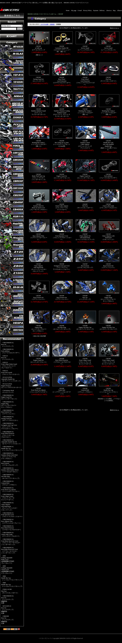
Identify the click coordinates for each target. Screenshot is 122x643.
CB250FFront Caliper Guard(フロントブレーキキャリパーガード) (85, 361)
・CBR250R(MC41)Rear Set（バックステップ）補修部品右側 (7, 599)
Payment (95, 10)
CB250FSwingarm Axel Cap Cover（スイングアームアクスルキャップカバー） (62, 266)
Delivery (102, 10)
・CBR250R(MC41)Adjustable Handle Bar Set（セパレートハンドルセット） (11, 441)
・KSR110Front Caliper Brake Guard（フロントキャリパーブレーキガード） (9, 365)
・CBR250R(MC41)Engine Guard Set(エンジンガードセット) (9, 397)
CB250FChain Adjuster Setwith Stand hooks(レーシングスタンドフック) (85, 236)
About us (109, 10)
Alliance (119, 10)
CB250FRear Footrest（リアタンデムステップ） (85, 265)
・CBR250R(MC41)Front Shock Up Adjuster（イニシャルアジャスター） (10, 489)
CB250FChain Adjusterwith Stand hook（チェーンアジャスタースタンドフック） (38, 267)
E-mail (80, 10)
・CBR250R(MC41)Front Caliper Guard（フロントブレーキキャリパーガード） (7, 497)
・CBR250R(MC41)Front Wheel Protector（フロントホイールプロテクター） (7, 434)
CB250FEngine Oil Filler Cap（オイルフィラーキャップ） (108, 327)
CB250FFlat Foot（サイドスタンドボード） (108, 79)
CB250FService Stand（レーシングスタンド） (85, 48)
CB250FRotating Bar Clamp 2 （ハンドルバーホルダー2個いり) (85, 111)
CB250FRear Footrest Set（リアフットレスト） (108, 265)
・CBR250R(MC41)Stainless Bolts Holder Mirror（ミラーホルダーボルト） (10, 469)
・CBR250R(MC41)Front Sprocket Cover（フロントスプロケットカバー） (12, 514)
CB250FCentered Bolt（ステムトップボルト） (85, 390)
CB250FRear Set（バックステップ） (85, 297)
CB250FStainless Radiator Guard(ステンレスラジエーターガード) (38, 111)
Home (67, 10)
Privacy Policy (87, 10)
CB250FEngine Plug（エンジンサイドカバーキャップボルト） (38, 328)
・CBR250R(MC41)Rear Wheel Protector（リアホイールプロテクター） (11, 527)
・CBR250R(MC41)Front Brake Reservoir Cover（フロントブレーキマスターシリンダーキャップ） (10, 541)
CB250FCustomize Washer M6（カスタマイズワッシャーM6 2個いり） (62, 48)
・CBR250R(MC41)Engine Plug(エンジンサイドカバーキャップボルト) (8, 404)
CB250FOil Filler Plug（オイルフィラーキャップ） (61, 327)
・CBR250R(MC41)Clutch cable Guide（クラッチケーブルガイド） (10, 534)
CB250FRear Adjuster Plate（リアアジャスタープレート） (38, 236)
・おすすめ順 (44, 24)
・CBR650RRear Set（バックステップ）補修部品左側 (7, 619)
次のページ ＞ (114, 28)
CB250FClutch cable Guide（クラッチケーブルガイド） (108, 206)
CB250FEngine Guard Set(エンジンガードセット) (62, 176)
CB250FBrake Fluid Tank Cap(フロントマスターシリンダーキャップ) (38, 177)
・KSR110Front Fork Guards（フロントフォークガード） (10, 372)
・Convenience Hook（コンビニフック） (7, 391)
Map (114, 10)
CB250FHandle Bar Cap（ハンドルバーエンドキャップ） (108, 391)
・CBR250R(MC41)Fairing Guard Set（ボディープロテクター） (10, 418)
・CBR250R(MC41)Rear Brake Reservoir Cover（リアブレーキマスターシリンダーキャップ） (9, 550)
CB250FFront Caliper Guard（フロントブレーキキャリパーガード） (108, 361)
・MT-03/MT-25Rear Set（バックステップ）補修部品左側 (7, 609)
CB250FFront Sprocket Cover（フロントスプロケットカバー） (61, 236)
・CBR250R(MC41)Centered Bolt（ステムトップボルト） (9, 483)
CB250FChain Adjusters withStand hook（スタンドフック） (108, 236)
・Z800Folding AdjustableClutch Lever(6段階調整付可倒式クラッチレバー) (7, 569)
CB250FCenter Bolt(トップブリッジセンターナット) (62, 391)
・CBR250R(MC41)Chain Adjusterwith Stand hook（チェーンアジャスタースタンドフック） (9, 506)
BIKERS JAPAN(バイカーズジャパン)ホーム (42, 14)
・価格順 (52, 24)
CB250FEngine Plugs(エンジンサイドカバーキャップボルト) (108, 298)
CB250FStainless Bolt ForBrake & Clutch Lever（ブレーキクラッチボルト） (38, 206)
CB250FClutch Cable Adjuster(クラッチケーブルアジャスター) (61, 206)
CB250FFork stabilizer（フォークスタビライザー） (108, 176)
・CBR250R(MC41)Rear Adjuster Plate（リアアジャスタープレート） (11, 521)
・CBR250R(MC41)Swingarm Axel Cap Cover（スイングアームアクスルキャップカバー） (10, 426)
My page (73, 10)
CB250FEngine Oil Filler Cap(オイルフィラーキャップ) (85, 327)
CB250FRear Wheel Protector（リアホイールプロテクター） (62, 361)
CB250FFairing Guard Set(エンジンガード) (38, 79)
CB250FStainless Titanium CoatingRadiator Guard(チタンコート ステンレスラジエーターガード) (61, 112)
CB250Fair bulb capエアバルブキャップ (38, 48)
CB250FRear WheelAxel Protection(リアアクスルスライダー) (61, 80)
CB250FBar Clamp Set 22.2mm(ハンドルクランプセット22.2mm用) (61, 143)
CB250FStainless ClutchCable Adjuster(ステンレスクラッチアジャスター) (85, 144)
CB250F (60, 14)
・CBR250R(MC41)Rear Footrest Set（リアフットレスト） (8, 412)
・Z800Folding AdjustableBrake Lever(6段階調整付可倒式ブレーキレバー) (7, 559)
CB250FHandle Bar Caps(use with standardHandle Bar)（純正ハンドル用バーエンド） (108, 145)
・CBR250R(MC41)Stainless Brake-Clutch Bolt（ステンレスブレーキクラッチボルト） (9, 455)
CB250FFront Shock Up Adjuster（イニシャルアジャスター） (38, 390)
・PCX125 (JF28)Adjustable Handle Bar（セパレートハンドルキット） (11, 379)
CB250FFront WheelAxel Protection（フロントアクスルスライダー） (85, 80)
